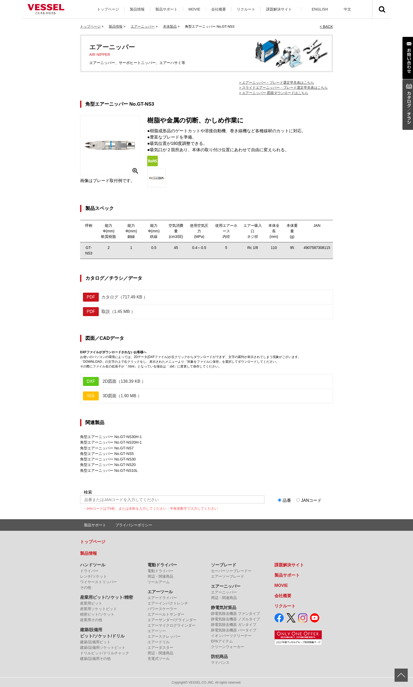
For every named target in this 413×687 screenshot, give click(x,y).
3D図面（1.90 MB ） (112, 395)
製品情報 (137, 9)
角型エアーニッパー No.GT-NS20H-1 (110, 442)
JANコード (311, 500)
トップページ (108, 9)
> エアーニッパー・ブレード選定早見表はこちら (276, 83)
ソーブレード (223, 564)
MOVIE (194, 9)
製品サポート (166, 9)
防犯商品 (219, 656)
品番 (287, 500)
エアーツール (160, 591)
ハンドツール (92, 564)
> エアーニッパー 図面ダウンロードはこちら (273, 93)
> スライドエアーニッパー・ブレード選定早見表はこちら (283, 88)
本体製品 (170, 26)
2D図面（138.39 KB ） (114, 381)
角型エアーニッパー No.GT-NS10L (108, 470)
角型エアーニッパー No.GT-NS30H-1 (110, 437)
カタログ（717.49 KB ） (115, 297)
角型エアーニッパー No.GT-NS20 (107, 464)
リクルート (246, 9)
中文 (347, 9)
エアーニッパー (143, 26)
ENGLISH (320, 9)
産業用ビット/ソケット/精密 (106, 597)
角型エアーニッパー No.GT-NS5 (106, 453)
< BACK (326, 26)
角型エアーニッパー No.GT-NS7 (106, 448)
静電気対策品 (223, 607)
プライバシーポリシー (133, 524)
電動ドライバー (162, 564)
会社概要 (218, 9)
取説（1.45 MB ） (109, 311)
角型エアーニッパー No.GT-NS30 (107, 459)
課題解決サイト (279, 9)
